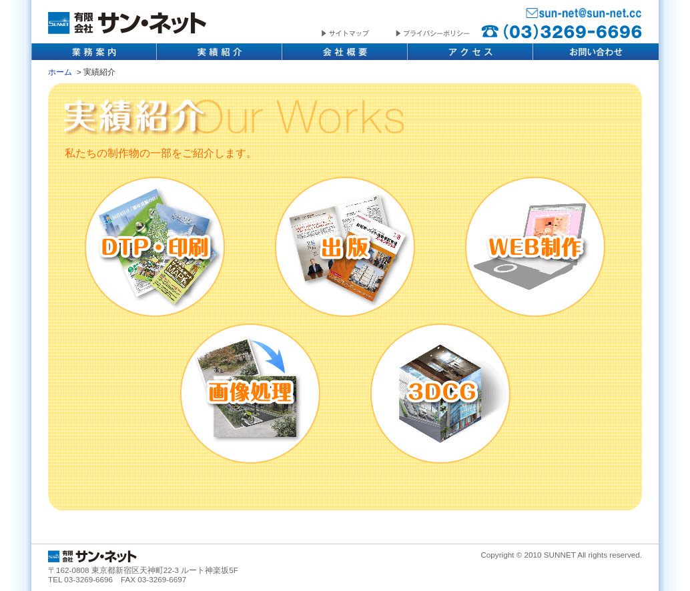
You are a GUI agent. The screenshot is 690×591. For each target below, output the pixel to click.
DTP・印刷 (155, 247)
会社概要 (345, 51)
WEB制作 (535, 247)
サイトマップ (359, 34)
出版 (345, 247)
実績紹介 (219, 51)
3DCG (440, 394)
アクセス (470, 51)
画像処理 (250, 394)
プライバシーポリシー (433, 34)
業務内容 (94, 51)
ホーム (60, 71)
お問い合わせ (596, 51)
